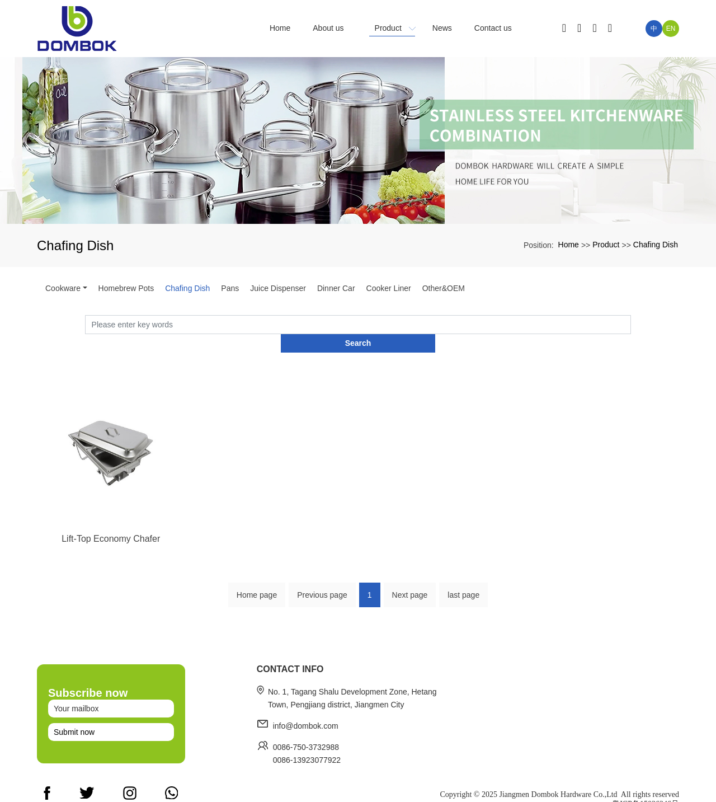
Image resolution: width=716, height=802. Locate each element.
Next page (410, 580)
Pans (230, 288)
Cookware (63, 288)
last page (463, 580)
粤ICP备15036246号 (645, 790)
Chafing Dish (655, 244)
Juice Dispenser (278, 288)
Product (605, 244)
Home (568, 244)
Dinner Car (336, 288)
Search (631, 324)
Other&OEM (443, 288)
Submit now (74, 729)
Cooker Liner (388, 288)
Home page (257, 580)
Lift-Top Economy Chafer (111, 557)
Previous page (322, 580)
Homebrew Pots (126, 288)
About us (491, 769)
